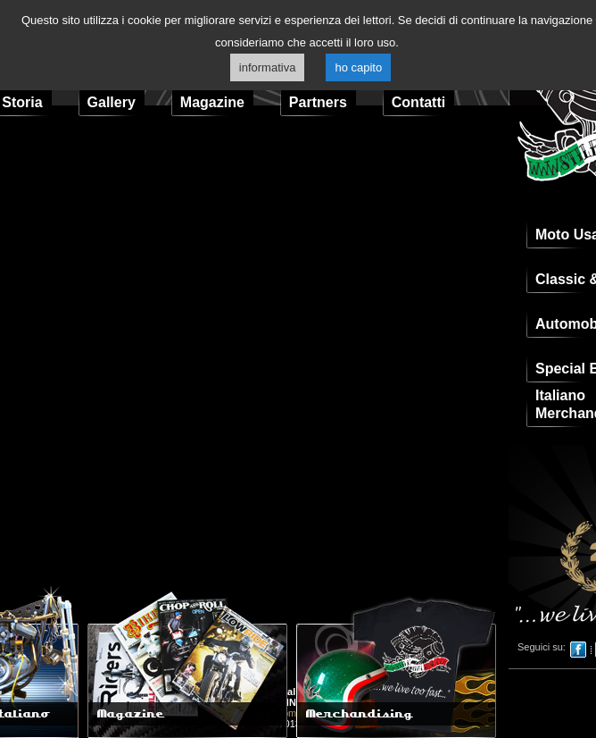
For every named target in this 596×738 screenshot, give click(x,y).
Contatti (418, 102)
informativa (267, 67)
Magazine (212, 102)
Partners (318, 102)
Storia (22, 102)
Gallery (111, 102)
